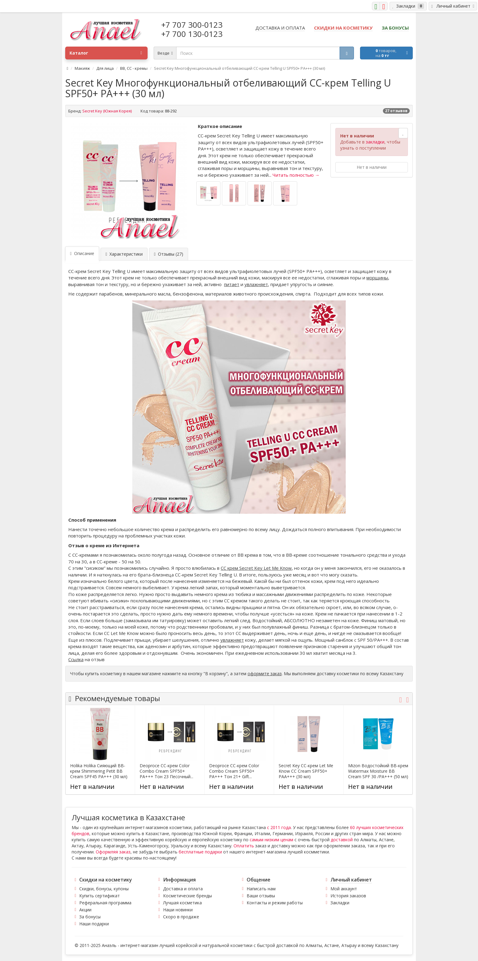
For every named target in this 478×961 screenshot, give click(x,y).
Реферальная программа (105, 903)
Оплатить (244, 846)
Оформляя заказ (113, 852)
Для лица (105, 68)
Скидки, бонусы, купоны (104, 889)
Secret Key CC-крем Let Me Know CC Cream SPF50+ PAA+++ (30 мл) (306, 771)
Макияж (82, 68)
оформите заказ (265, 673)
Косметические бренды (187, 896)
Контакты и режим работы (275, 903)
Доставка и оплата (183, 889)
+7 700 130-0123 (192, 33)
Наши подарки (94, 924)
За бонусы (90, 917)
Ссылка (76, 659)
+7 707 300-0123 (192, 24)
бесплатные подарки (200, 852)
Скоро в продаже (181, 917)
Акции (85, 910)
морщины (377, 278)
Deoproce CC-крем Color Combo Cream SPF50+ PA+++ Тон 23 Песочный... (166, 771)
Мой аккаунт (343, 889)
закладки (375, 142)
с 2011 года (279, 827)
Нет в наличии (372, 167)
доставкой (342, 839)
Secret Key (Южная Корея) (107, 111)
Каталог (106, 53)
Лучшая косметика (182, 903)
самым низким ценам (271, 839)
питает (231, 284)
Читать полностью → (296, 175)
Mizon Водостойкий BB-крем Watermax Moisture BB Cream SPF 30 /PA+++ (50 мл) (378, 771)
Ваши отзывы (261, 896)
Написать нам (261, 889)
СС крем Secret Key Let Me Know (256, 568)
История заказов (348, 896)
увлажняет (256, 284)
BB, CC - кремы (134, 68)
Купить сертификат (99, 896)
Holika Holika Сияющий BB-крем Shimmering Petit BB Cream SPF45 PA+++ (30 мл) (98, 771)
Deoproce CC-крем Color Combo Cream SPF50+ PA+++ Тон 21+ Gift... (234, 771)
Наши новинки (178, 910)
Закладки (339, 903)
